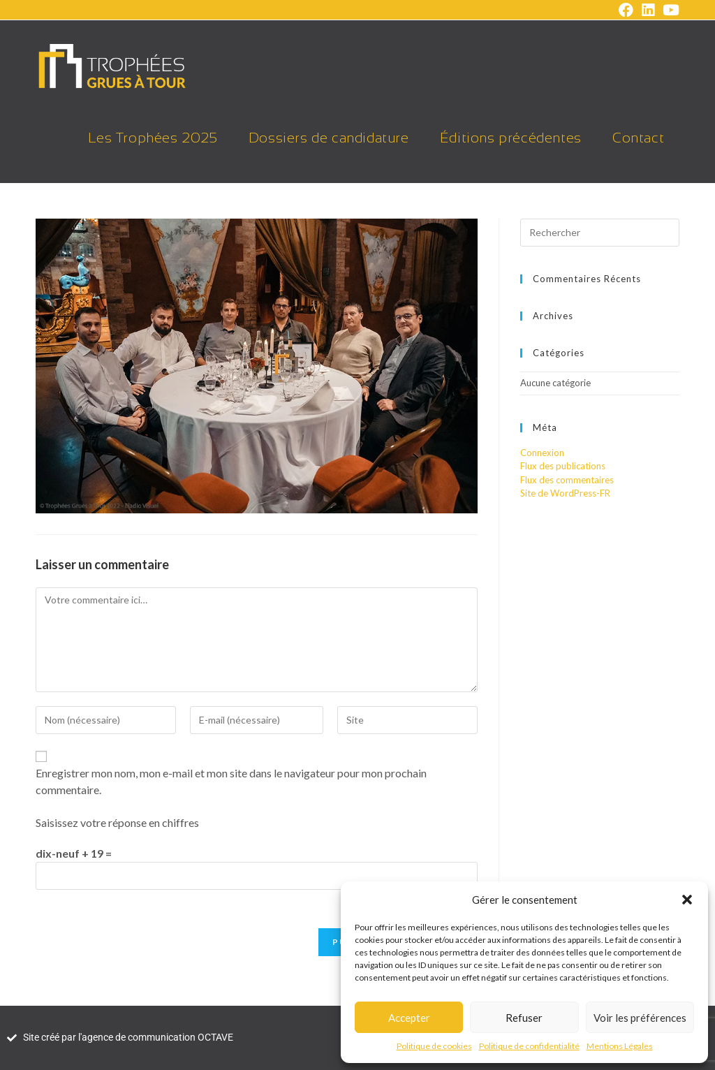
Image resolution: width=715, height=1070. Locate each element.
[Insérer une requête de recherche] (599, 233)
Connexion (542, 452)
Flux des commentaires (567, 479)
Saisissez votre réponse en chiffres (117, 822)
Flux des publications (562, 465)
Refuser (524, 1017)
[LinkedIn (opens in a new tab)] (647, 10)
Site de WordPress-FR (565, 493)
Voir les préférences (640, 1017)
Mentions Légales (620, 1046)
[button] (687, 900)
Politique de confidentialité (529, 1046)
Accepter (409, 1017)
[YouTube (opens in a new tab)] (668, 10)
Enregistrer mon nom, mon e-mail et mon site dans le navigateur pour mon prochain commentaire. (231, 781)
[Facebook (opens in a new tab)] (625, 10)
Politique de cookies (434, 1046)
